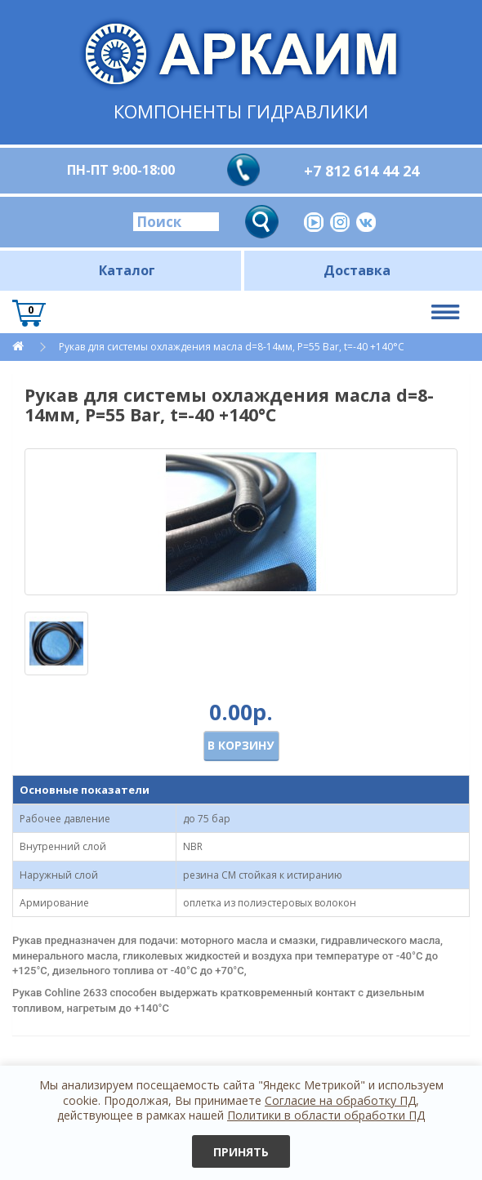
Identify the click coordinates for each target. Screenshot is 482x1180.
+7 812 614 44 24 (361, 170)
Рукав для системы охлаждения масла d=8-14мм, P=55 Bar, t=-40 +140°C (231, 347)
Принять (241, 1152)
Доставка (357, 270)
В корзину (241, 745)
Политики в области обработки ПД (326, 1115)
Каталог (127, 270)
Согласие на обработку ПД (340, 1100)
